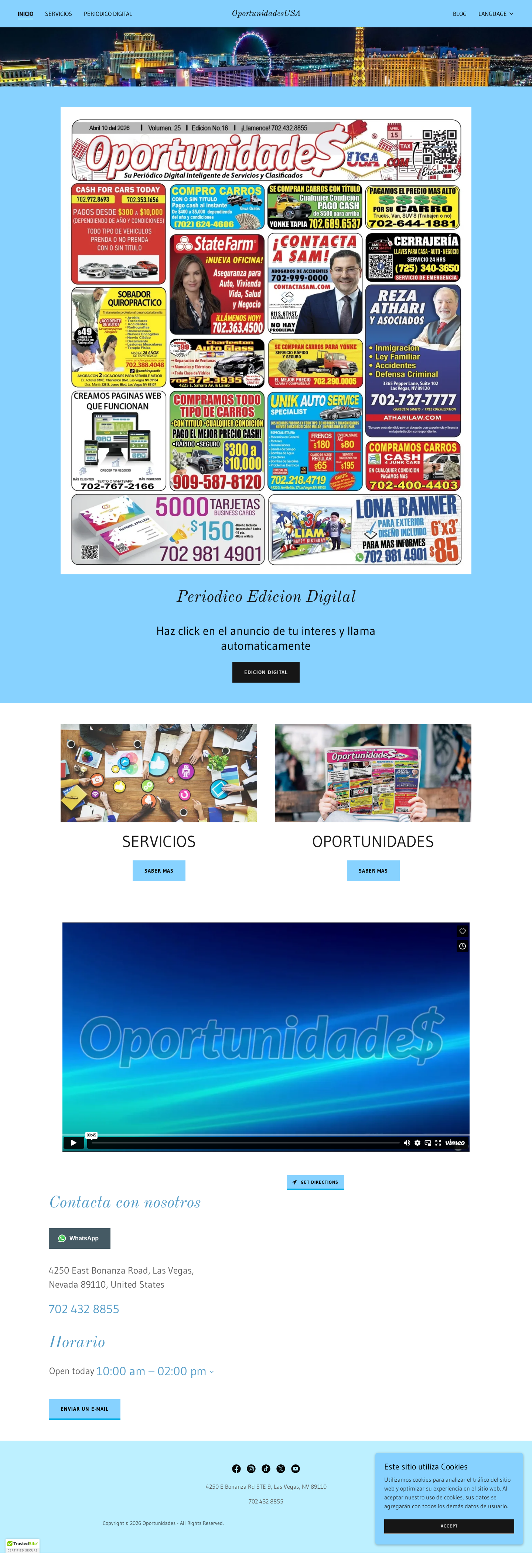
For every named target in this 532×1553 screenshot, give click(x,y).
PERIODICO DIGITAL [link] (108, 13)
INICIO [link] (25, 13)
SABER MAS (159, 870)
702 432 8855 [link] (84, 1309)
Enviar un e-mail (85, 1409)
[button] (496, 13)
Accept (449, 1526)
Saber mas (373, 870)
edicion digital (266, 672)
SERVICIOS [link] (58, 13)
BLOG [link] (460, 13)
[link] (266, 13)
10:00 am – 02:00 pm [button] (151, 1371)
